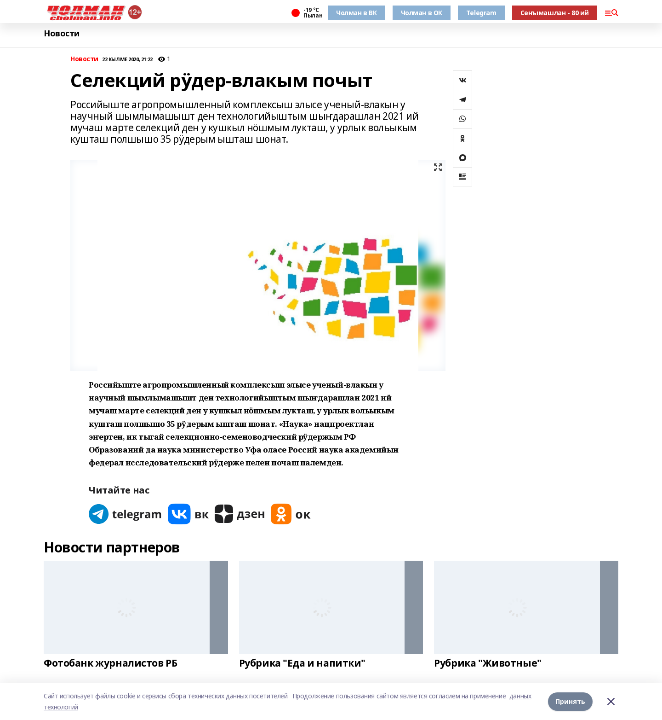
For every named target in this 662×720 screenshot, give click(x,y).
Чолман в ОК (421, 12)
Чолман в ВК (356, 12)
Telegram (481, 12)
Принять (570, 701)
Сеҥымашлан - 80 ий (554, 12)
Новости (62, 33)
